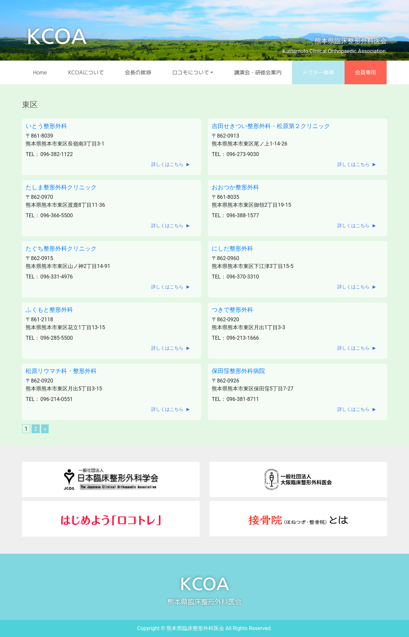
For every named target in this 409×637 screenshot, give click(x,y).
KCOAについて (86, 72)
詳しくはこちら (167, 164)
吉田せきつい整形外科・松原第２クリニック (271, 125)
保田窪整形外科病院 (238, 370)
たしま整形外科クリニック (61, 187)
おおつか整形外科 (235, 187)
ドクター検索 (318, 72)
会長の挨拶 (138, 72)
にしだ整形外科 (232, 248)
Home (40, 72)
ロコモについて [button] (190, 72)
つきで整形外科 (232, 309)
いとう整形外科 (46, 125)
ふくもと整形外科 (49, 309)
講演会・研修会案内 (257, 72)
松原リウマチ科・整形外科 (61, 370)
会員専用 (365, 72)
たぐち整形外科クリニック (61, 248)
